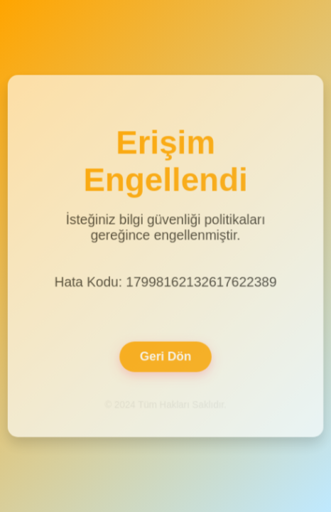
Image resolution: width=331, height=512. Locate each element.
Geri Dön (166, 354)
